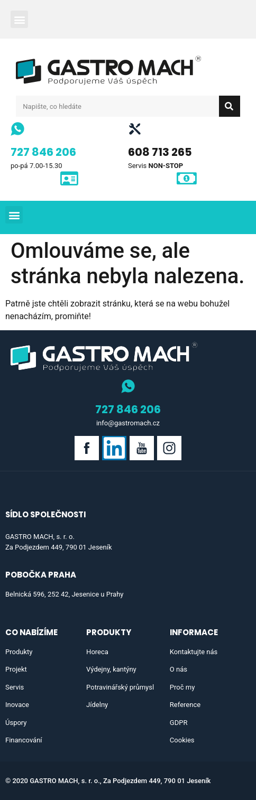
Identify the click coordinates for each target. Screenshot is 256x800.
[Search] (229, 106)
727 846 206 (43, 152)
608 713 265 (160, 152)
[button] (19, 19)
